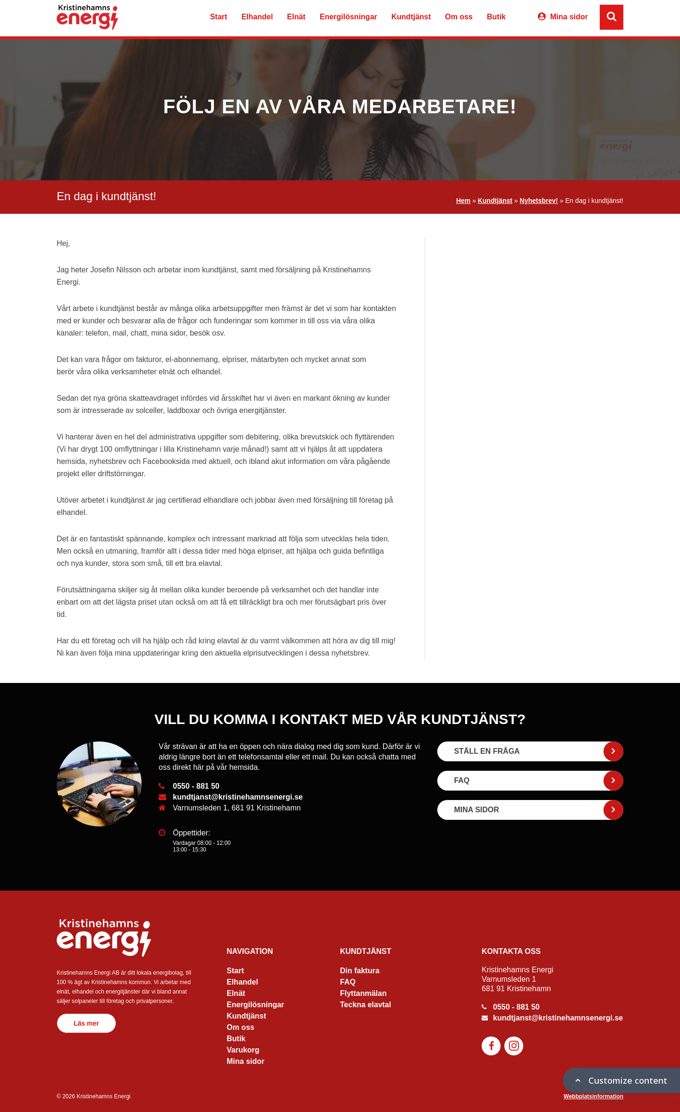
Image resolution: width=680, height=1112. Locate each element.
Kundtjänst (411, 17)
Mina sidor (569, 17)
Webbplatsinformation (593, 1096)
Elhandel (257, 17)
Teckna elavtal (365, 1005)
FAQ (348, 982)
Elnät (296, 17)
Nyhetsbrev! (539, 200)
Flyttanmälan (363, 993)
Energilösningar (348, 17)
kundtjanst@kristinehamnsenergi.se (238, 797)
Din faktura (360, 971)
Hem (463, 200)
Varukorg (520, 18)
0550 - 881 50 (196, 786)
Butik (496, 17)
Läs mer (86, 1023)
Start (218, 17)
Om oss (459, 17)
